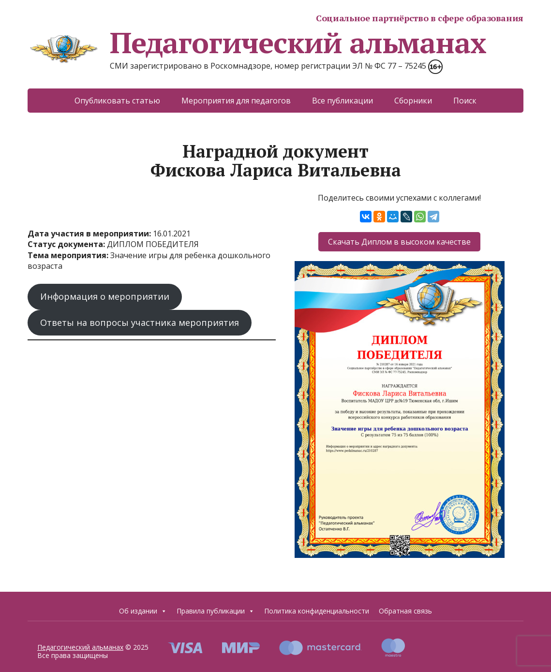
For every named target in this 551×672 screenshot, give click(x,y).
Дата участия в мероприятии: (90, 233)
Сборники (413, 100)
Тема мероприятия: (69, 255)
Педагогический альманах (257, 42)
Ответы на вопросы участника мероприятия (139, 322)
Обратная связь (405, 610)
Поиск (465, 100)
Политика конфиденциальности (316, 610)
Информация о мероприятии (104, 296)
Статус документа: (67, 244)
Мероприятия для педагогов (236, 100)
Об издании (143, 610)
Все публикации (342, 100)
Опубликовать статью (117, 100)
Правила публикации (215, 610)
